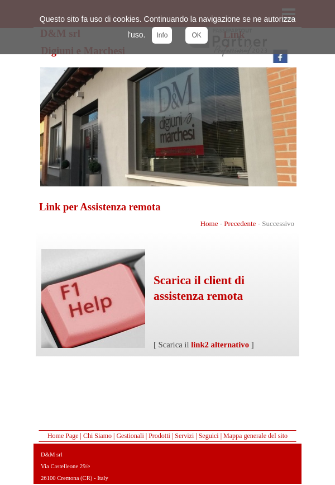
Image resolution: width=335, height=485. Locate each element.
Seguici (209, 436)
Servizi (184, 436)
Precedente (240, 223)
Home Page (63, 436)
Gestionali (129, 436)
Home (209, 223)
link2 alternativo (220, 344)
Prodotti (159, 436)
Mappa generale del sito (255, 436)
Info (162, 35)
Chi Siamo (97, 436)
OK (196, 35)
